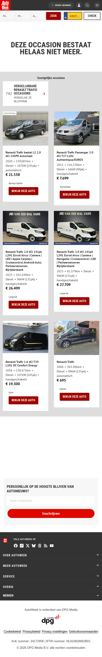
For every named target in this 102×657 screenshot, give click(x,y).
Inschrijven (51, 513)
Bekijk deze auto (23, 191)
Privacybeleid (31, 631)
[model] (23, 16)
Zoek (53, 16)
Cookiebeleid (12, 631)
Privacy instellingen (55, 631)
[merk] (8, 16)
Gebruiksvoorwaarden (83, 631)
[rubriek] (38, 16)
